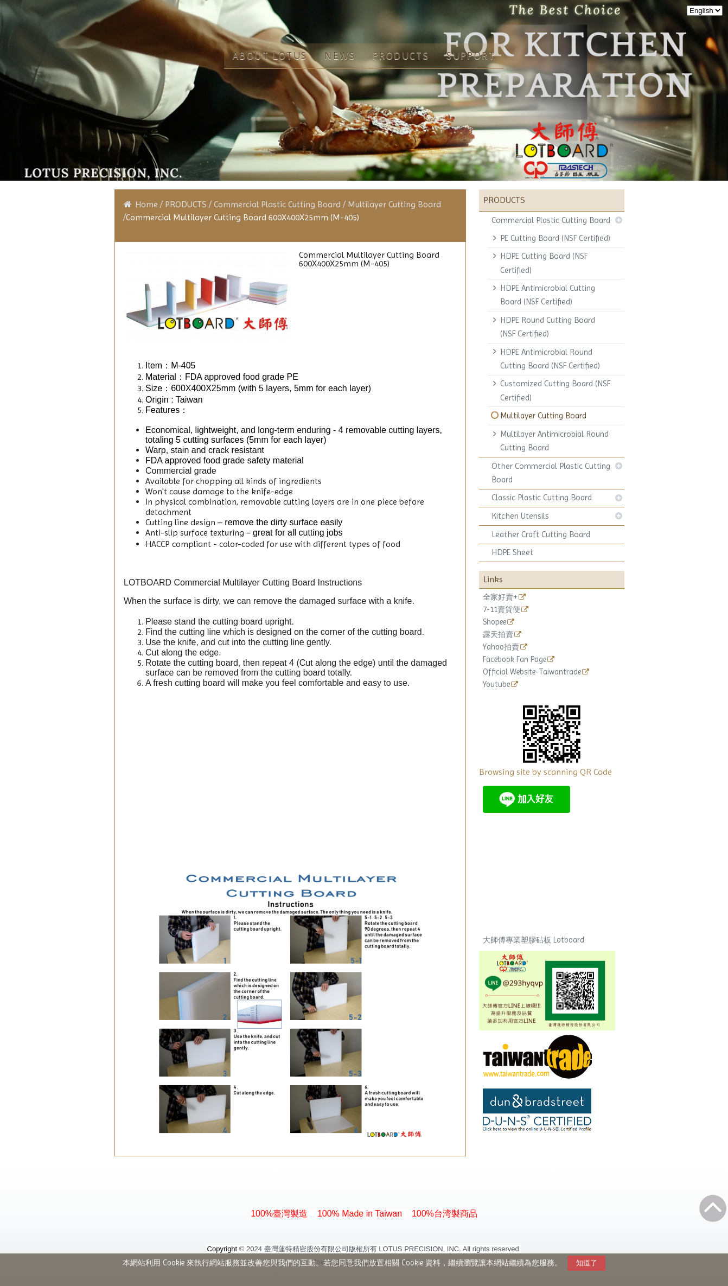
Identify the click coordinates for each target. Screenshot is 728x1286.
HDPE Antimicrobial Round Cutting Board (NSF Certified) (550, 359)
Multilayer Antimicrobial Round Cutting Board (554, 441)
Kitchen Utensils (520, 516)
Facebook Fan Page (514, 659)
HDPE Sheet (512, 552)
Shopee (494, 622)
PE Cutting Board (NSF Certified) (555, 238)
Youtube (496, 684)
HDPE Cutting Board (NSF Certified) (543, 263)
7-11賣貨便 (501, 610)
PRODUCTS (187, 204)
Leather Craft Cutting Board (540, 534)
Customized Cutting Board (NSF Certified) (555, 390)
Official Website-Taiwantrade (532, 672)
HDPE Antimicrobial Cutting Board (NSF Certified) (547, 295)
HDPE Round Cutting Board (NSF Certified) (547, 327)
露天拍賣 (498, 635)
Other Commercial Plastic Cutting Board (550, 473)
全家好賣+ (500, 597)
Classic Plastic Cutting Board (541, 497)
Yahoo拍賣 (501, 647)
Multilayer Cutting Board (543, 416)
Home (146, 204)
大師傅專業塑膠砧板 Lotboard (533, 939)
